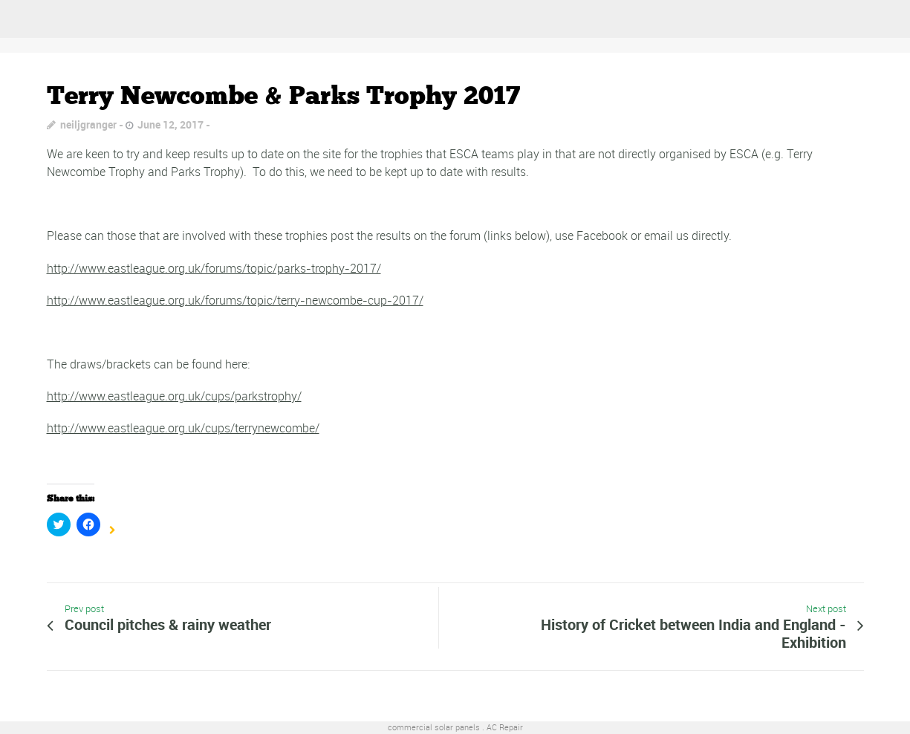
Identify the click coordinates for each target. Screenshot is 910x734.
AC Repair (505, 727)
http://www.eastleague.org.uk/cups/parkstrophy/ (174, 396)
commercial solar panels (434, 727)
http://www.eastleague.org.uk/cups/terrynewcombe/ (183, 428)
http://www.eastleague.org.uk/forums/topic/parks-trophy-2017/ (214, 268)
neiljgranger (88, 124)
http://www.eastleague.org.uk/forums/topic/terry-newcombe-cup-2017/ (235, 300)
